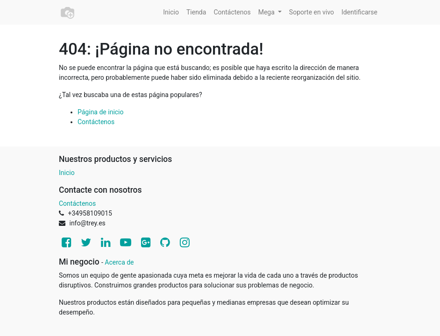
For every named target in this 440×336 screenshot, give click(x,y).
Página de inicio (101, 112)
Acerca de (119, 262)
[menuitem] (171, 12)
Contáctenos (96, 122)
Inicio (67, 172)
